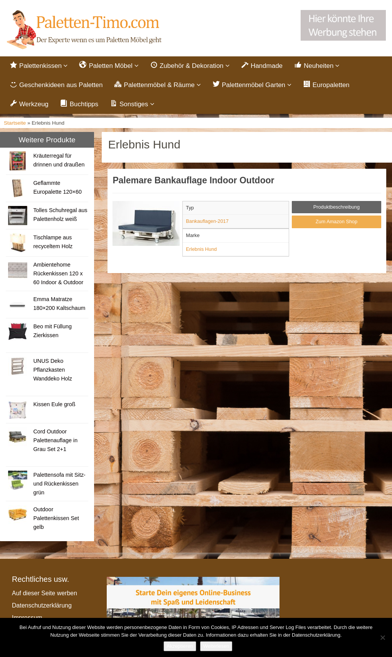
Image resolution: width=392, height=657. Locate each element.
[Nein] (382, 637)
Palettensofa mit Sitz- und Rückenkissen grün (59, 484)
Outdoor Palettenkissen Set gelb (56, 519)
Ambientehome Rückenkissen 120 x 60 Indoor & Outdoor (58, 274)
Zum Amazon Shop (336, 222)
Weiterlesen (216, 646)
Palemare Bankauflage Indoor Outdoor (193, 181)
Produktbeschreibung (336, 207)
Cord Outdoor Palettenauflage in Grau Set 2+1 (55, 441)
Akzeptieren (180, 646)
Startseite (15, 123)
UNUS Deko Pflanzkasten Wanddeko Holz (52, 370)
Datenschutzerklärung (42, 606)
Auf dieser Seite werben (44, 594)
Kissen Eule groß (54, 405)
